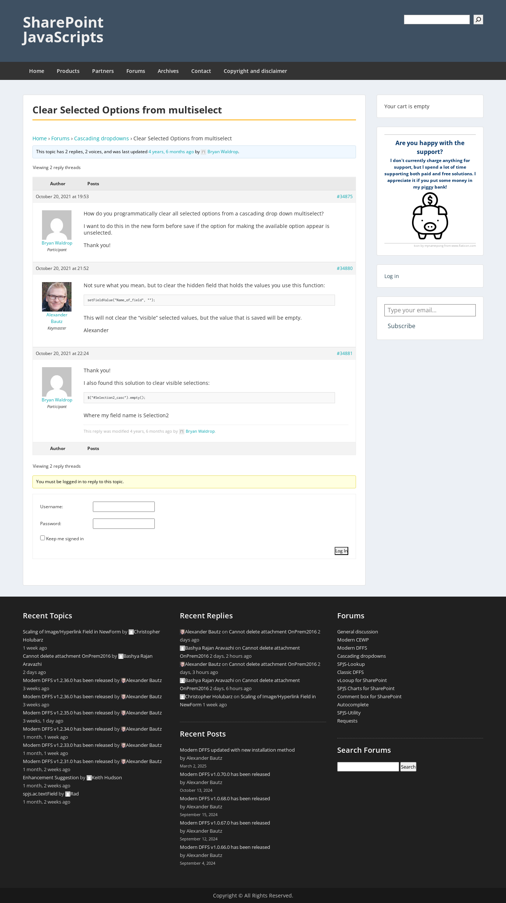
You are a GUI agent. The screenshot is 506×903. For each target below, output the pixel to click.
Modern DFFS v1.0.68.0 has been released (225, 798)
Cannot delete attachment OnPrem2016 (67, 656)
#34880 (345, 268)
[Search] (478, 19)
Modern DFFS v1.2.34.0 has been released (68, 728)
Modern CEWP (353, 639)
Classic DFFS (350, 672)
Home (36, 70)
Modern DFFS (352, 647)
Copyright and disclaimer (255, 70)
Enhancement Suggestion (51, 777)
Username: (51, 506)
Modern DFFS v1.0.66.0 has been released (225, 847)
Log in (391, 276)
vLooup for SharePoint (362, 680)
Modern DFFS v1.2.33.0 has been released (68, 745)
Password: (50, 523)
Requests (347, 720)
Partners (103, 70)
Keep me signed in (65, 538)
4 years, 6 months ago (171, 151)
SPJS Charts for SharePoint (366, 688)
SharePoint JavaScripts (63, 29)
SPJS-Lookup (351, 664)
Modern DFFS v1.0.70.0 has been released (225, 774)
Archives (168, 70)
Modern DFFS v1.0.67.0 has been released (225, 822)
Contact (201, 70)
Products (68, 70)
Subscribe (401, 326)
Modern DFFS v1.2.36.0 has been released (68, 680)
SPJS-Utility (349, 712)
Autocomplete (353, 704)
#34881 (345, 353)
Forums (135, 70)
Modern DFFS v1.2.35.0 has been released (68, 712)
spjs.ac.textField (40, 793)
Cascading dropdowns (101, 138)
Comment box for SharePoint (369, 696)
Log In (341, 551)
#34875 (345, 196)
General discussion (357, 631)
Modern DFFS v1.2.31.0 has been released (68, 761)
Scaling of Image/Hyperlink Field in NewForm (72, 631)
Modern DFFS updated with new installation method (237, 749)
